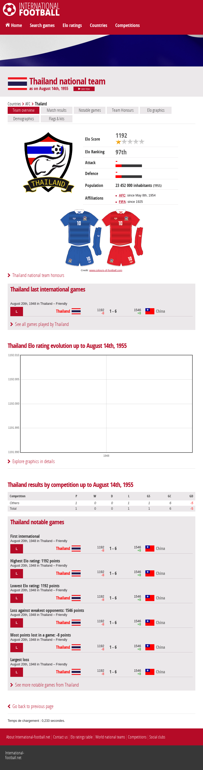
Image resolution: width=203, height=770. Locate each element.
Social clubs (157, 737)
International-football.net (14, 755)
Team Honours (122, 110)
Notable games (90, 110)
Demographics (23, 118)
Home (16, 25)
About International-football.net (28, 737)
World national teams (110, 737)
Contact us (60, 737)
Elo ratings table (82, 737)
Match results (56, 110)
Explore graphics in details (33, 461)
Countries (98, 25)
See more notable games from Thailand (47, 685)
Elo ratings (72, 25)
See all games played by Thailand (42, 324)
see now (84, 89)
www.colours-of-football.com (105, 270)
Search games (42, 25)
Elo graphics (155, 110)
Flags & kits (56, 118)
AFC (27, 103)
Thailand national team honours (38, 275)
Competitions (127, 25)
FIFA (122, 202)
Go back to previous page (32, 706)
